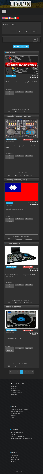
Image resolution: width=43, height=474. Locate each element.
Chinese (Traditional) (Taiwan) (16, 180)
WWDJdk (36, 75)
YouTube (14, 457)
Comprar (13, 389)
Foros (12, 417)
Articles (13, 415)
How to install (29, 111)
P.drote (36, 139)
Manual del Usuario (17, 411)
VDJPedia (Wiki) (16, 413)
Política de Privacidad (17, 436)
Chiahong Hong (34, 202)
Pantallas (14, 394)
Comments (19, 111)
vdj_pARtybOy (34, 268)
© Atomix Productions (21, 472)
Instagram (15, 459)
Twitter (14, 461)
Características (15, 390)
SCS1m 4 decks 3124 (13, 243)
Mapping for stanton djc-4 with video (18, 116)
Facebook (14, 455)
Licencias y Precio (16, 393)
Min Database (10, 52)
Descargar (14, 386)
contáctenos (14, 434)
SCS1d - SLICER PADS (13, 307)
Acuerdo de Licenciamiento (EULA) (21, 438)
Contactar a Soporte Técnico (19, 409)
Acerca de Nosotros (17, 432)
